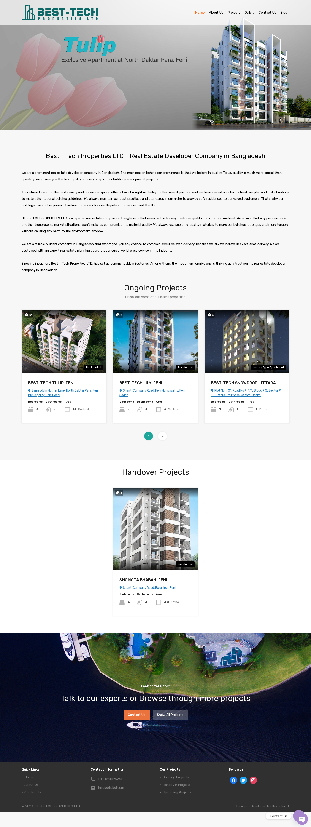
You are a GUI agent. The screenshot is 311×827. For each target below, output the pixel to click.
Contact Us (267, 12)
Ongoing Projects (176, 777)
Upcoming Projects (177, 792)
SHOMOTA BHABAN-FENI (143, 579)
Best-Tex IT (280, 806)
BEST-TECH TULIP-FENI (51, 382)
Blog (284, 12)
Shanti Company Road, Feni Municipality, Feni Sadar (152, 393)
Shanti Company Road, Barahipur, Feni (147, 588)
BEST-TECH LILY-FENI (140, 382)
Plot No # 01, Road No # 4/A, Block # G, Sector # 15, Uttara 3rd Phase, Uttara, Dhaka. (246, 393)
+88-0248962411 (110, 779)
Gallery (249, 12)
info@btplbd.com (111, 788)
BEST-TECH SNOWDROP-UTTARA (243, 382)
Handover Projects (177, 785)
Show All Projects (170, 715)
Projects (234, 12)
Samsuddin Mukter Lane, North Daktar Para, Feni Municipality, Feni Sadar (63, 393)
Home (200, 12)
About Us (216, 12)
